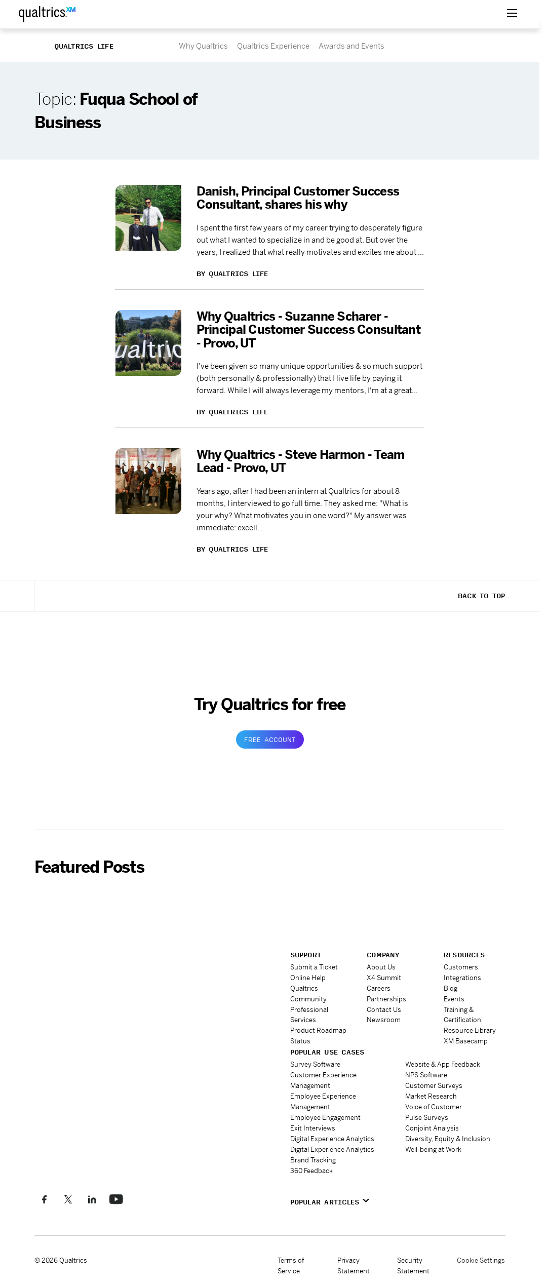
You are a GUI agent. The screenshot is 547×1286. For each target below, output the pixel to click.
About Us (381, 967)
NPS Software (426, 1075)
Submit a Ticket (314, 967)
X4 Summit (384, 977)
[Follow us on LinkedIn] (92, 1199)
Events (454, 998)
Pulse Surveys (426, 1117)
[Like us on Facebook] (44, 1199)
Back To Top (481, 596)
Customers (461, 967)
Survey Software (315, 1064)
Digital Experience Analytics (332, 1138)
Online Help (308, 977)
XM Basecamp (466, 1041)
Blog (450, 988)
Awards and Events (351, 46)
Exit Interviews (312, 1127)
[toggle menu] (512, 14)
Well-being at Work (433, 1149)
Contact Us (384, 1009)
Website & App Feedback (442, 1064)
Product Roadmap (318, 1030)
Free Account (270, 739)
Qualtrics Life (83, 46)
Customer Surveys (433, 1085)
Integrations (462, 977)
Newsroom (384, 1020)
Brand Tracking (313, 1159)
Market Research (431, 1096)
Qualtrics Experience (273, 46)
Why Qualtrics (203, 46)
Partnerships (386, 998)
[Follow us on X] (68, 1199)
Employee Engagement (325, 1117)
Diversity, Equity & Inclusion (447, 1138)
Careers (378, 988)
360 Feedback (311, 1170)
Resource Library (470, 1030)
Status (300, 1041)
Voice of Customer (433, 1106)
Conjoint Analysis (432, 1127)
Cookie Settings (481, 1260)
